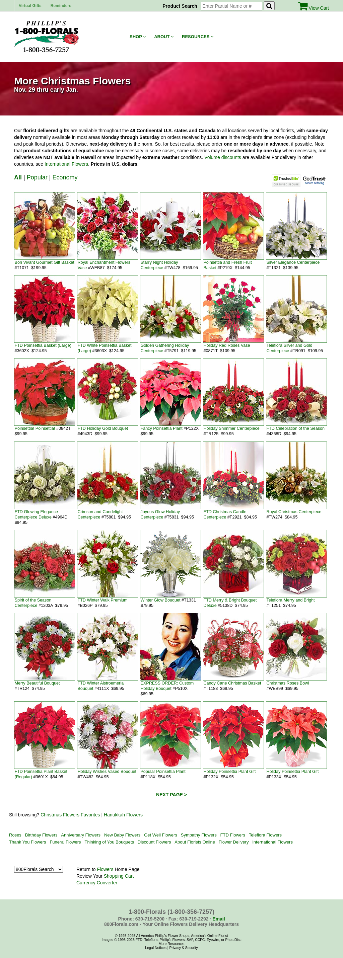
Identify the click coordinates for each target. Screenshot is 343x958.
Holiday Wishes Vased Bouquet (106, 771)
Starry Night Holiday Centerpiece (159, 265)
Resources (197, 36)
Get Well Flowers (160, 834)
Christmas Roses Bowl (287, 683)
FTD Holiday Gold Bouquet (102, 428)
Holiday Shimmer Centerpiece (231, 428)
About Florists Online (195, 842)
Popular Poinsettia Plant (162, 771)
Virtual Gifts (30, 5)
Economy (64, 177)
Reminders (61, 5)
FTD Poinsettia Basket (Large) (42, 345)
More (162, 944)
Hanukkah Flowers (123, 814)
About (164, 36)
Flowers (105, 869)
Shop (138, 36)
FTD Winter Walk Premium (102, 600)
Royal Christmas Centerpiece (293, 511)
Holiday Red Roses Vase (226, 345)
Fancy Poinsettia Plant (161, 428)
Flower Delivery (234, 842)
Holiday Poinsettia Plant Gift (229, 771)
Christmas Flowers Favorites (70, 814)
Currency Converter (96, 882)
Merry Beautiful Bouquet (37, 683)
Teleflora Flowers (265, 834)
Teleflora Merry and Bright (290, 600)
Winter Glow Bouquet (160, 600)
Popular (37, 177)
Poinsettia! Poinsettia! (34, 428)
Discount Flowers (154, 842)
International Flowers (66, 164)
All (18, 177)
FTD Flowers (232, 834)
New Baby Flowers (122, 834)
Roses (15, 834)
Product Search (181, 6)
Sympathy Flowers (199, 834)
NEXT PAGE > (171, 794)
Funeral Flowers (65, 842)
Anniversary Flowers (80, 834)
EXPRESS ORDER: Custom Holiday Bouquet (167, 686)
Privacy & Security (183, 948)
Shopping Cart (119, 876)
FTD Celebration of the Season (295, 428)
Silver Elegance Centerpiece (293, 262)
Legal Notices (155, 948)
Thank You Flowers (27, 842)
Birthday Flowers (41, 834)
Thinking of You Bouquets (109, 842)
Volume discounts (222, 157)
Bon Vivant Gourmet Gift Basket (44, 262)
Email (218, 919)
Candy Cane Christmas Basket (232, 683)
